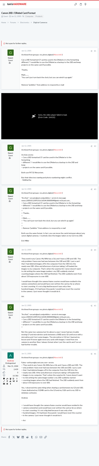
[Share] (91, 51)
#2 (95, 146)
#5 (95, 306)
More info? (58, 55)
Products (39, 16)
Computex (29, 16)
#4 (95, 250)
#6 (95, 354)
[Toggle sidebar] (90, 4)
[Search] (95, 4)
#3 (95, 189)
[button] (3, 4)
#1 (95, 51)
